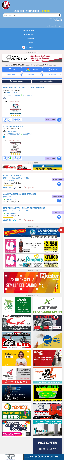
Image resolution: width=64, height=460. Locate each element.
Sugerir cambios (50, 119)
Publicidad (58, 20)
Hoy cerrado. (14, 101)
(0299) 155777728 (10, 197)
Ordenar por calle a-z (46, 81)
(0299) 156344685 (13, 95)
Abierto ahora (14, 74)
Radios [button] (31, 42)
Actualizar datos (29, 34)
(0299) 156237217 (13, 134)
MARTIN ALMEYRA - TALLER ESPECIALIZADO (24, 88)
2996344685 (27, 95)
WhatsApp (34, 74)
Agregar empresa (28, 30)
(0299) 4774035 (11, 92)
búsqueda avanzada (54, 18)
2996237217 (27, 134)
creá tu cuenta (51, 26)
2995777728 (11, 199)
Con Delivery (54, 74)
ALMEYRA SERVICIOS (13, 126)
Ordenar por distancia (16, 81)
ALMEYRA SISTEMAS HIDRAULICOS (19, 194)
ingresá (60, 26)
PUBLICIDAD (32, 53)
